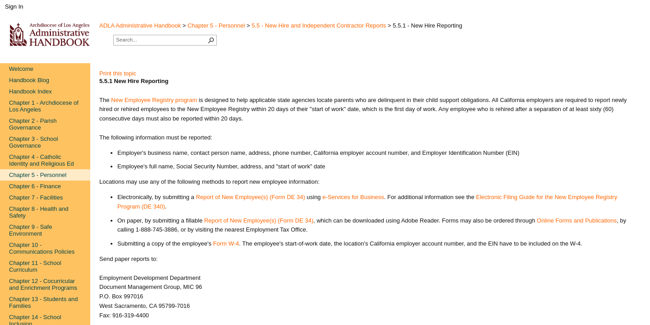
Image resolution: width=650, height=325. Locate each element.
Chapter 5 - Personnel (216, 25)
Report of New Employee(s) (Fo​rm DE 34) (250, 197)
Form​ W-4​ (226, 243)
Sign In (14, 6)
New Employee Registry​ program (154, 100)
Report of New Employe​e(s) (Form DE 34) (258, 220)
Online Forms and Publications (577, 220)
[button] (211, 40)
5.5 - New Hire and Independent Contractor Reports (319, 25)
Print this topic (117, 73)
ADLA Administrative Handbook (140, 25)
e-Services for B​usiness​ (353, 197)
